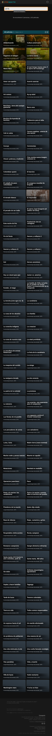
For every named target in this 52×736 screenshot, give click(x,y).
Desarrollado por (39, 731)
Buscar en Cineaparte (19, 11)
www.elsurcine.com (41, 729)
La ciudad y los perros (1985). (13, 703)
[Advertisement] (27, 24)
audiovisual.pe (20, 708)
